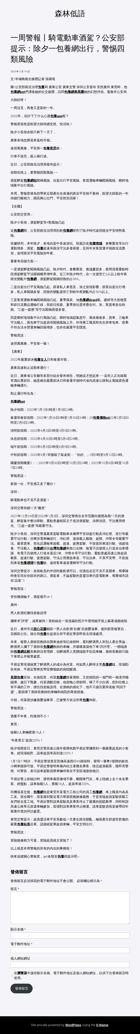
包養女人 (40, 359)
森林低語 (70, 13)
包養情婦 (95, 243)
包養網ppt (17, 92)
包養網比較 (22, 651)
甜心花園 (40, 629)
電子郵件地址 (21, 944)
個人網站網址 (20, 958)
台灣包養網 (58, 548)
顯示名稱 (18, 929)
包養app (56, 116)
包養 (41, 87)
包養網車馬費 (74, 92)
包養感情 (26, 563)
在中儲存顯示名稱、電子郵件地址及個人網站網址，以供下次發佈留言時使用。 (71, 975)
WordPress (73, 1025)
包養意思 (49, 148)
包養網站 (30, 180)
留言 (14, 889)
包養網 (19, 230)
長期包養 (17, 677)
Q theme (102, 1025)
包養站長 (23, 824)
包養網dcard (88, 300)
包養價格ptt (101, 418)
